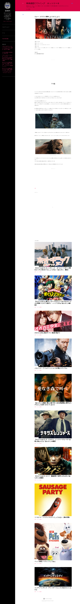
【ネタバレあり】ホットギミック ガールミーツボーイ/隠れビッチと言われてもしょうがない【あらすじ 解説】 (7, 48)
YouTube (28, 9)
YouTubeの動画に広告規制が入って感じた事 (7, 53)
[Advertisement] (53, 68)
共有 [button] (23, 14)
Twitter (33, 9)
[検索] (72, 3)
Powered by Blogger (47, 598)
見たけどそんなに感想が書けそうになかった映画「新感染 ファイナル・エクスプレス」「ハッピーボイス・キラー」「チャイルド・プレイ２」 (7, 70)
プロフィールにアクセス (7, 21)
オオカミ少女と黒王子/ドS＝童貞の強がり (47, 333)
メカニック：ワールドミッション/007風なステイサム (51, 368)
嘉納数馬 (7, 11)
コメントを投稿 (39, 271)
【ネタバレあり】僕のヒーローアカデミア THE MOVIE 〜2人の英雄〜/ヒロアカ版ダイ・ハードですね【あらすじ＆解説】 (53, 303)
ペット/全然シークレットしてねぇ (45, 561)
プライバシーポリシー (39, 9)
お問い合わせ (46, 9)
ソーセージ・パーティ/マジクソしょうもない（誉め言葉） (53, 517)
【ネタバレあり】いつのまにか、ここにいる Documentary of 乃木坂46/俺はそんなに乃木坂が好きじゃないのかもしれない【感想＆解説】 (7, 58)
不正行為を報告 (5, 38)
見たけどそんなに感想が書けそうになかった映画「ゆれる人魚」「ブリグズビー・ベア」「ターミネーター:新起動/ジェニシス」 (7, 64)
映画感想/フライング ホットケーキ (42, 3)
